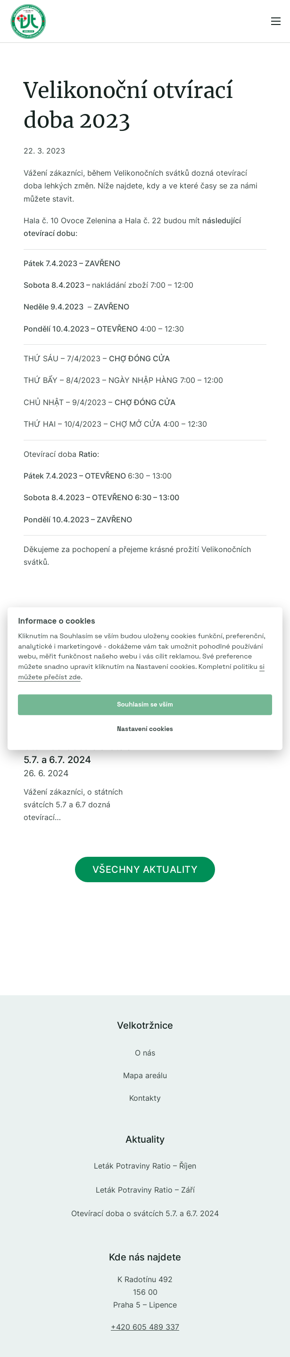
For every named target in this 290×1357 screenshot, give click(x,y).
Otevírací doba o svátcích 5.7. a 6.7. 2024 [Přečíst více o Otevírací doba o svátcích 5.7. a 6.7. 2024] (145, 1213)
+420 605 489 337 (145, 1327)
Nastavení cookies (145, 729)
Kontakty (145, 1098)
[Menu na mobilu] (276, 21)
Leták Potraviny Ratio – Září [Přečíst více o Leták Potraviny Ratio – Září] (145, 1189)
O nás (145, 1052)
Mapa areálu (145, 1075)
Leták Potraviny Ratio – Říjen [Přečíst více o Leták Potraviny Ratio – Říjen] (145, 1165)
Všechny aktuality (145, 869)
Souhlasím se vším (145, 704)
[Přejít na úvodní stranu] (28, 21)
